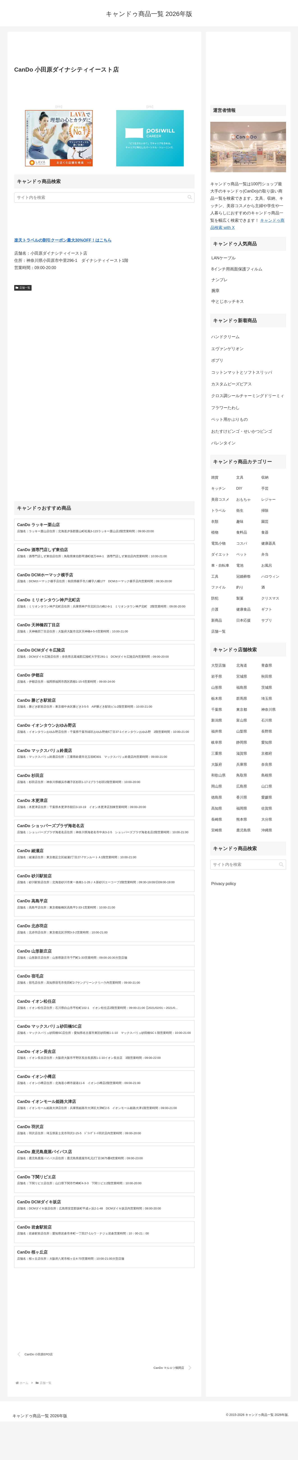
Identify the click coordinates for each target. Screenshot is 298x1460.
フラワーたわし (225, 407)
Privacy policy (223, 883)
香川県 (241, 797)
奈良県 (266, 764)
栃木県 (216, 698)
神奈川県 (268, 709)
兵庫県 (241, 764)
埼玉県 (266, 698)
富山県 (241, 720)
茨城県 (266, 687)
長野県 (266, 731)
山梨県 (241, 731)
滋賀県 (241, 753)
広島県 (241, 786)
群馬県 (241, 698)
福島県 (241, 687)
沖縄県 (266, 830)
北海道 (241, 665)
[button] (190, 197)
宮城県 (241, 676)
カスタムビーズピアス (231, 384)
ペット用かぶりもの (229, 419)
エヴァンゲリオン (227, 348)
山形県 (216, 687)
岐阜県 (216, 742)
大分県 (266, 819)
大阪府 (216, 764)
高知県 (216, 808)
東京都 (241, 709)
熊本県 (241, 819)
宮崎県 (216, 830)
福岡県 (241, 808)
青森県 (266, 665)
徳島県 (216, 797)
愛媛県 (266, 797)
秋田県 (266, 676)
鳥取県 (241, 775)
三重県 (216, 753)
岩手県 (216, 676)
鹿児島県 (243, 830)
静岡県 (241, 742)
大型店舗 (218, 665)
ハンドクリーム (225, 337)
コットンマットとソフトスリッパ (241, 372)
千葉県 (216, 709)
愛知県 (266, 742)
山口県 (266, 786)
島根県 (266, 775)
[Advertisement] (104, 50)
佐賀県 (266, 808)
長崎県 (216, 819)
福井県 (216, 731)
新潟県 (216, 720)
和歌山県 (218, 775)
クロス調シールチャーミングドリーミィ (247, 396)
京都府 (266, 753)
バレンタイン (223, 443)
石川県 (266, 720)
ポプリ (217, 360)
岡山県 (216, 786)
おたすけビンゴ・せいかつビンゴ (241, 431)
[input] (104, 197)
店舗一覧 (23, 287)
